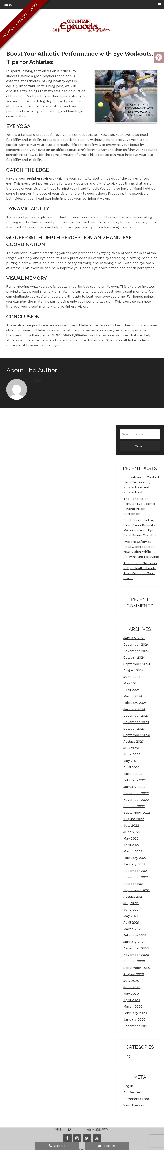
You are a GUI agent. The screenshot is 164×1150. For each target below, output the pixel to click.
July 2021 (131, 903)
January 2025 (134, 638)
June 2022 (131, 832)
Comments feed (136, 1099)
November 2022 (136, 800)
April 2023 (131, 767)
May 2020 (131, 993)
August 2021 (133, 897)
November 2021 (135, 877)
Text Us (107, 1146)
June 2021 (131, 909)
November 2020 (136, 955)
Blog (126, 1056)
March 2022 (132, 851)
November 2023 (136, 722)
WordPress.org (134, 1105)
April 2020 (131, 1000)
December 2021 (135, 871)
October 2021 (133, 884)
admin (36, 380)
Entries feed (133, 1092)
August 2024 (133, 670)
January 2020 (134, 1019)
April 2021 (131, 922)
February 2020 (135, 1013)
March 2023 (132, 774)
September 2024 (136, 664)
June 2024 (131, 677)
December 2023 (136, 716)
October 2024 (134, 657)
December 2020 (136, 948)
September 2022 (136, 812)
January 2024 (134, 709)
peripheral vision (40, 178)
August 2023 (133, 741)
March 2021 (132, 929)
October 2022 (134, 806)
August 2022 (133, 819)
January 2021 (134, 942)
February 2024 (135, 703)
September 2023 (136, 735)
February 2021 (134, 935)
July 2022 (131, 825)
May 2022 (131, 838)
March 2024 (133, 696)
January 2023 (134, 787)
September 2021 (136, 890)
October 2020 (134, 961)
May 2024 (131, 683)
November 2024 (136, 651)
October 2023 (134, 728)
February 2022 (135, 858)
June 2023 (131, 754)
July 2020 (131, 981)
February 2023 (135, 780)
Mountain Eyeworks (71, 335)
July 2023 (131, 748)
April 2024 (131, 690)
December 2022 (136, 793)
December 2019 (135, 1026)
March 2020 (133, 1006)
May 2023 (131, 761)
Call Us (57, 1146)
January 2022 (134, 864)
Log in (128, 1086)
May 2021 (130, 916)
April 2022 (131, 845)
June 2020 (131, 987)
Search (139, 446)
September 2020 (136, 968)
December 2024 (136, 644)
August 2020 (133, 974)
